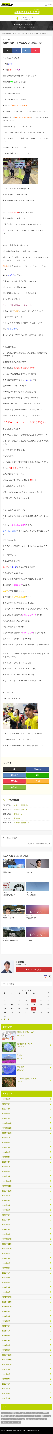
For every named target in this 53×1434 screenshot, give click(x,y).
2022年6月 (6, 1268)
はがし (10, 1416)
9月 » (8, 1019)
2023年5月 (6, 1215)
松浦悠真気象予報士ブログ (26, 24)
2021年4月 (6, 1335)
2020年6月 (6, 1384)
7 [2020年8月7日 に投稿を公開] (33, 1000)
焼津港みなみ (30, 1419)
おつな (48, 1416)
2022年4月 (6, 1278)
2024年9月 (6, 1138)
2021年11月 (7, 1302)
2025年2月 (6, 1113)
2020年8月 (6, 1374)
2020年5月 (6, 1389)
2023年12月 (7, 1181)
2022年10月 (7, 1249)
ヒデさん (10, 1419)
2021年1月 (6, 1350)
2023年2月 (6, 1229)
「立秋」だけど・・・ (13, 838)
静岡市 (42, 1416)
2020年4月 (6, 1393)
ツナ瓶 (4, 1419)
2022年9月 (6, 1253)
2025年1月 (6, 1118)
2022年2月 (6, 1287)
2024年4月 (6, 1162)
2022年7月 (6, 1263)
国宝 (19, 1422)
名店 (14, 1416)
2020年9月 (6, 1369)
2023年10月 (7, 1191)
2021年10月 (7, 1306)
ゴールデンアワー (32, 1416)
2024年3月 (6, 1167)
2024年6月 (6, 1152)
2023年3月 (6, 1224)
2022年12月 (7, 1239)
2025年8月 (6, 1099)
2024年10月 (7, 1133)
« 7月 (3, 1019)
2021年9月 (6, 1311)
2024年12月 (7, 1123)
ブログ (6, 800)
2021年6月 (6, 1326)
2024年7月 (6, 1147)
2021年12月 (7, 1297)
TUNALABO (21, 1416)
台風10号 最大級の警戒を (38, 844)
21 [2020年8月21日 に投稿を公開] (34, 1008)
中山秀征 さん (15, 1413)
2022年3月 (6, 1282)
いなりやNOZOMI (42, 1413)
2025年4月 (6, 1109)
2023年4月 (6, 1220)
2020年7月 (6, 1379)
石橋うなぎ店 (6, 1422)
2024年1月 (6, 1176)
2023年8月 (6, 1200)
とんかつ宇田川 (41, 1419)
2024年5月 (6, 1157)
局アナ (14, 1422)
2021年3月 (6, 1340)
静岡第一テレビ (20, 1419)
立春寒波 (17, 818)
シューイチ (5, 1413)
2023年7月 (6, 1205)
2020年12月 (7, 1355)
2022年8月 (6, 1258)
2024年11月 (7, 1128)
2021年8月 (6, 1316)
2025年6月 (6, 1104)
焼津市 (24, 1413)
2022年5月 (6, 1273)
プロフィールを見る (33, 970)
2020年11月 (7, 1360)
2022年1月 (6, 1292)
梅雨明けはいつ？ (20, 810)
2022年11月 (7, 1244)
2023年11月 (7, 1186)
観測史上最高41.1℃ (21, 805)
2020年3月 (6, 1398)
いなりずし (31, 1413)
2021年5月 (6, 1331)
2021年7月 (6, 1321)
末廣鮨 (4, 1416)
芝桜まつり (18, 814)
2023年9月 (6, 1195)
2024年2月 (6, 1171)
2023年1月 (6, 1234)
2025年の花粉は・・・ (22, 823)
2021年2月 (6, 1345)
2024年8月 (6, 1142)
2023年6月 (6, 1210)
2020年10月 (7, 1364)
